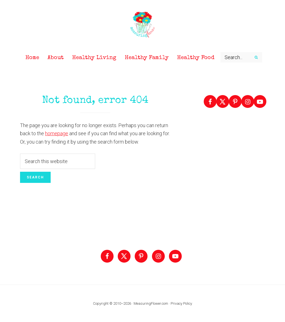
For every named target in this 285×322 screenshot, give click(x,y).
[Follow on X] (222, 101)
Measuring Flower (142, 25)
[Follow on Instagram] (247, 101)
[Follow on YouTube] (260, 101)
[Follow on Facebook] (210, 101)
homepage (56, 133)
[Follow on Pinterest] (235, 101)
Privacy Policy (181, 303)
